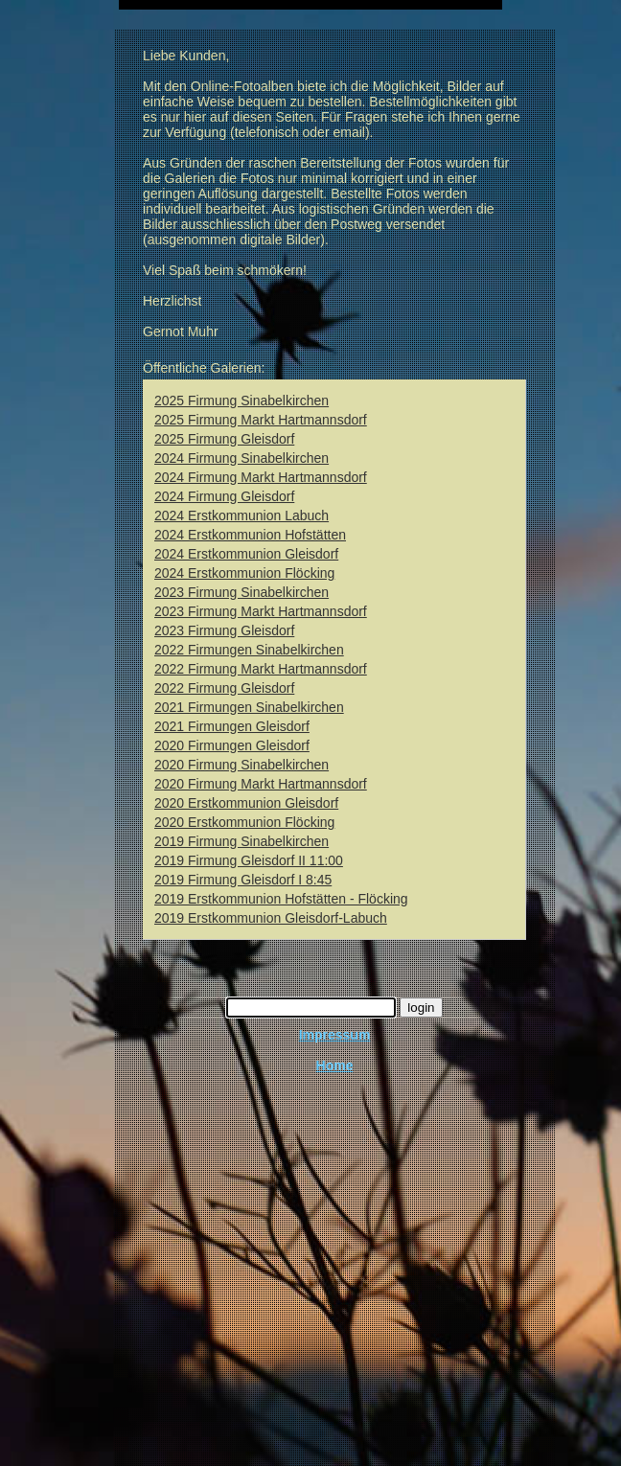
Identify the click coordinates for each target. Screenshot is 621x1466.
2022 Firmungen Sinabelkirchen (249, 649)
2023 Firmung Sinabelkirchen (241, 592)
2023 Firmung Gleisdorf (224, 630)
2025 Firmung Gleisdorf (224, 439)
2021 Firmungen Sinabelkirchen (249, 707)
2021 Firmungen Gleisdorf (232, 726)
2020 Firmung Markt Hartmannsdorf (260, 783)
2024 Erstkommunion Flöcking (244, 573)
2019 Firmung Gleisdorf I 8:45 (243, 879)
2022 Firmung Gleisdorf (224, 688)
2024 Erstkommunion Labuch (241, 515)
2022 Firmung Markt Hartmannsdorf (260, 668)
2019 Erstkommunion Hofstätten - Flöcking (281, 898)
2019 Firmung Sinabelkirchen (241, 841)
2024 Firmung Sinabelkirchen (241, 458)
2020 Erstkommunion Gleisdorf (246, 803)
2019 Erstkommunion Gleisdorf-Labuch (270, 918)
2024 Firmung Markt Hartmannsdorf (260, 477)
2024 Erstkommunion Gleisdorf (246, 553)
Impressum (335, 1034)
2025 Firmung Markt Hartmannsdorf (260, 419)
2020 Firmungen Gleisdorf (232, 745)
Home (335, 1065)
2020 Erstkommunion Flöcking (244, 822)
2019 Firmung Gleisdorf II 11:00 (248, 860)
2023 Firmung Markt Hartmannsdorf (260, 611)
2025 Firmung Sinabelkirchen (241, 400)
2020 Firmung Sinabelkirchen (241, 764)
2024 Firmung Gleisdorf (224, 496)
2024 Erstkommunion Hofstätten (250, 534)
